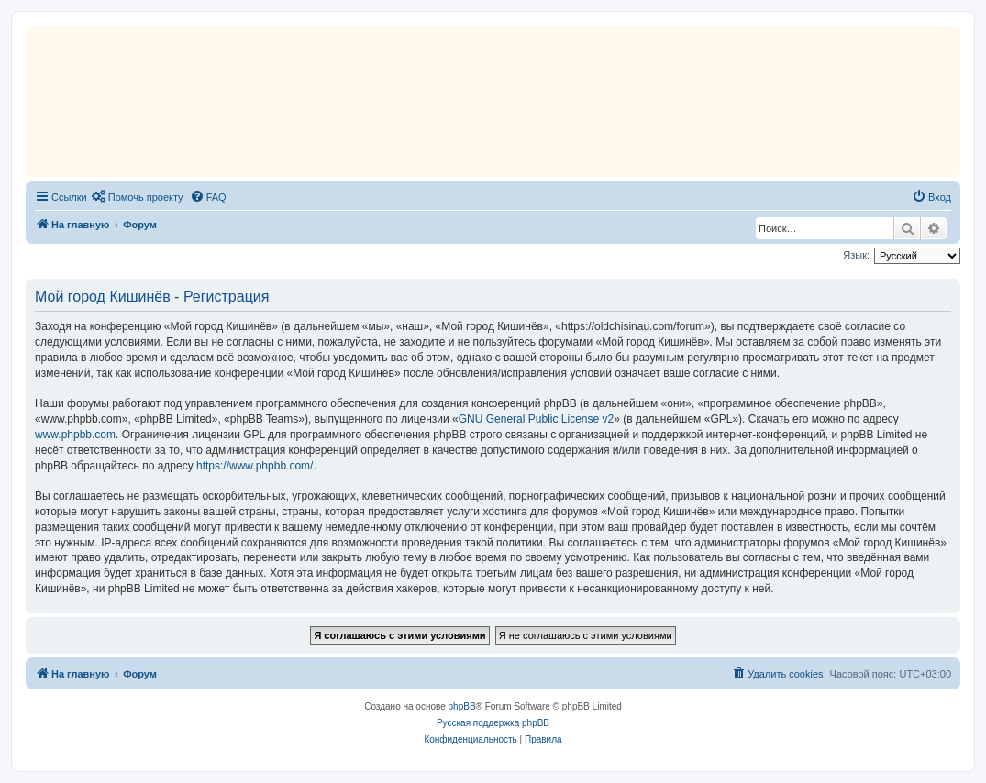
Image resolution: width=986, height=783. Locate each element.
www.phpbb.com (75, 434)
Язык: (856, 254)
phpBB (462, 706)
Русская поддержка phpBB (493, 723)
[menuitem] (137, 197)
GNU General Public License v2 (536, 419)
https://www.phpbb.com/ (254, 465)
